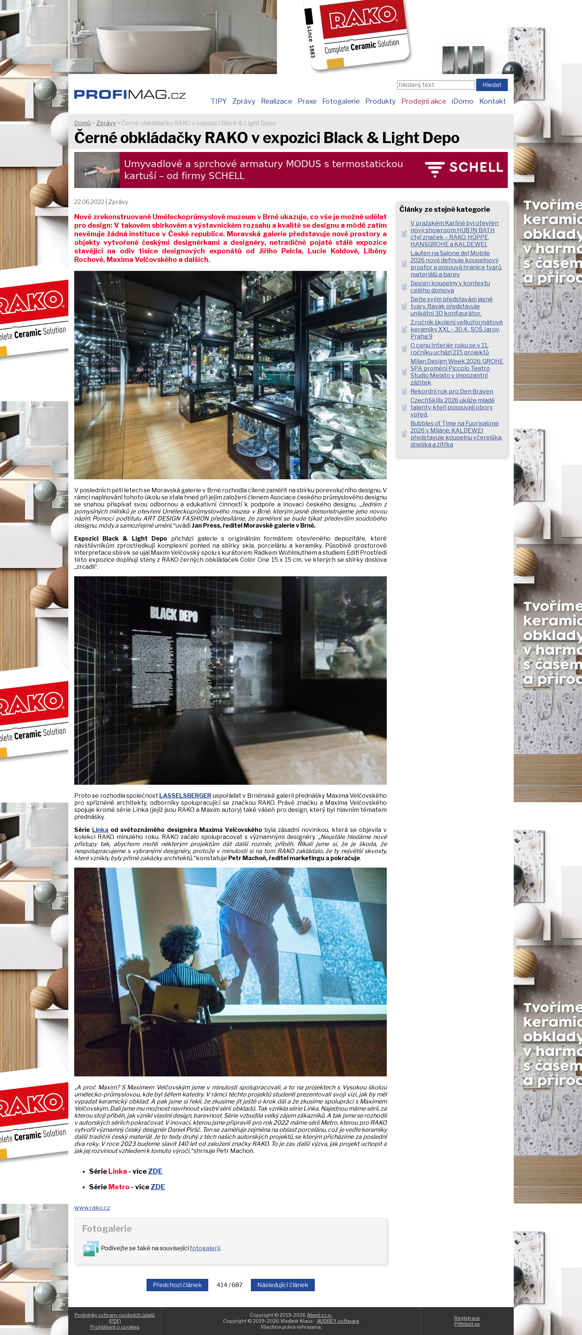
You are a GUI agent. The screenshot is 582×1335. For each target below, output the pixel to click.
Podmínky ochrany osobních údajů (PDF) (115, 1318)
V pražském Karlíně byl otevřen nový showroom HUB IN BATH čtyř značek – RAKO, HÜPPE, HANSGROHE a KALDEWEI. (454, 234)
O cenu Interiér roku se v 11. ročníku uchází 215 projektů (450, 349)
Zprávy (243, 101)
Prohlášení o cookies (115, 1327)
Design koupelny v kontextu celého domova (450, 287)
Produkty (380, 101)
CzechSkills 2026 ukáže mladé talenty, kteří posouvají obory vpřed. (453, 407)
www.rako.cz (92, 1207)
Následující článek (282, 1285)
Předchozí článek (177, 1285)
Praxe (307, 101)
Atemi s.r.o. (319, 1315)
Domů (82, 123)
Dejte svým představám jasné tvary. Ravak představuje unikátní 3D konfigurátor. (452, 306)
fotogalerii (205, 1248)
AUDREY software (338, 1321)
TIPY (218, 101)
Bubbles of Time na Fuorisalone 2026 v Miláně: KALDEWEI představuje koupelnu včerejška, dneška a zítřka (457, 434)
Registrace (467, 1318)
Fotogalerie (341, 101)
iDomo (463, 101)
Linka (100, 829)
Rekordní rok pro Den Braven (452, 391)
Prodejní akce (423, 101)
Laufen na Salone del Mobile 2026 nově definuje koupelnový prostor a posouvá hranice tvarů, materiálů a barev (457, 264)
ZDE (155, 1171)
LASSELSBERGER (185, 795)
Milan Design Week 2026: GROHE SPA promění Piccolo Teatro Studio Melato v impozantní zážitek (457, 372)
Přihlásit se (467, 1324)
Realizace (276, 101)
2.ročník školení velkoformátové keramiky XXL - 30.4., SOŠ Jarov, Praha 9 (457, 329)
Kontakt (492, 101)
